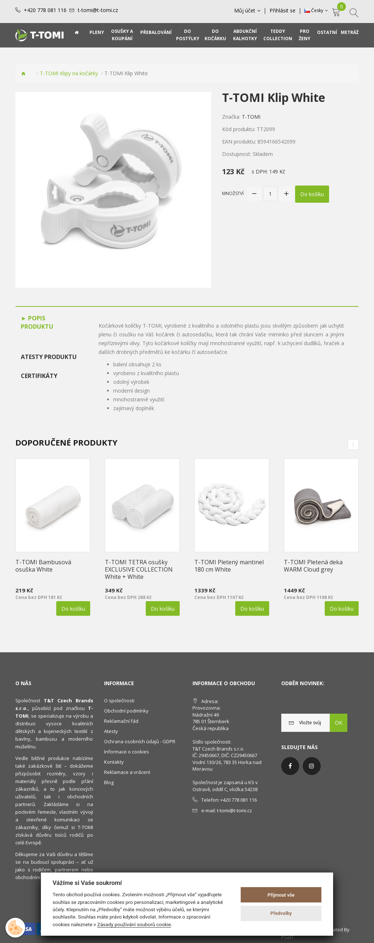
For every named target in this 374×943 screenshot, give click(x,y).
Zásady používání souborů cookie (134, 924)
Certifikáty (39, 376)
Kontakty (114, 762)
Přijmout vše (281, 895)
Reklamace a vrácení (127, 772)
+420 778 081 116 (45, 10)
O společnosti (119, 700)
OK (338, 722)
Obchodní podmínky (126, 710)
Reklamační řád (121, 721)
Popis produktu (37, 322)
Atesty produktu (49, 357)
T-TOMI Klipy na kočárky (69, 73)
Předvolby (281, 913)
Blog (109, 782)
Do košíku (312, 193)
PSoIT (287, 937)
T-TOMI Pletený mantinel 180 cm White (229, 565)
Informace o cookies (126, 751)
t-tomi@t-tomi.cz (98, 10)
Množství (233, 193)
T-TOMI (251, 116)
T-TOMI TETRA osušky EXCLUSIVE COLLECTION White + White (139, 569)
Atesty (111, 731)
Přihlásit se (282, 11)
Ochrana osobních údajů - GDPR (139, 741)
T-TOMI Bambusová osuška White (43, 565)
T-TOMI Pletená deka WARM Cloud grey (313, 565)
